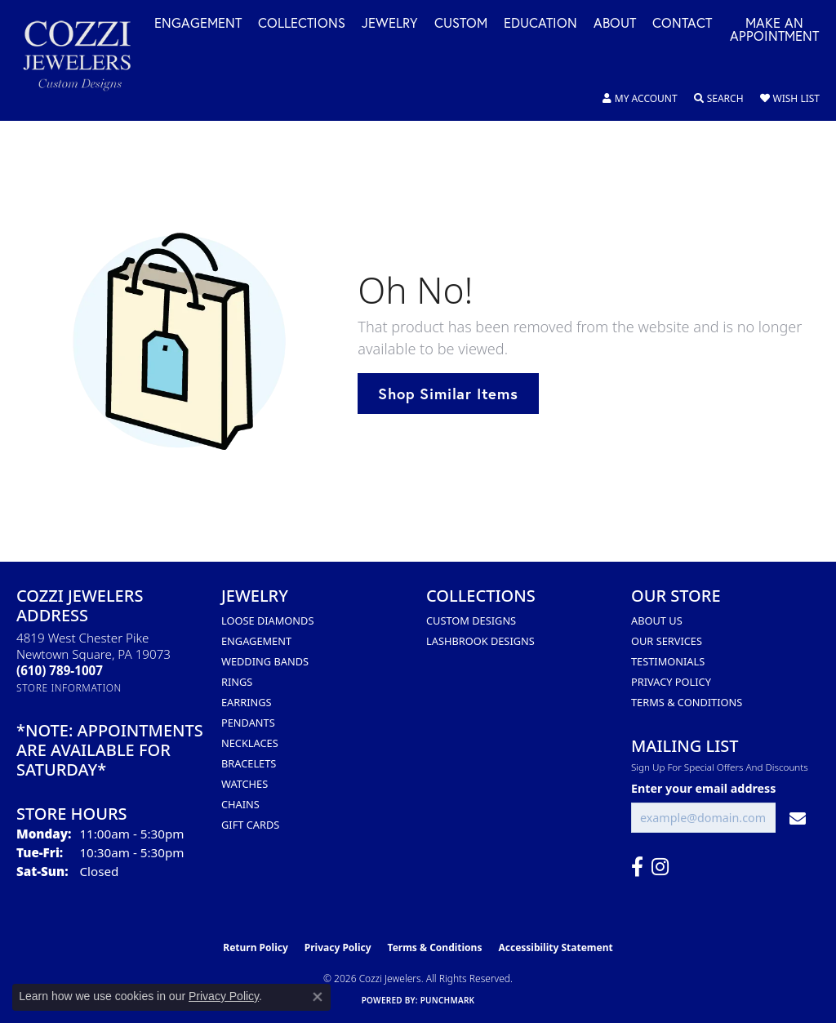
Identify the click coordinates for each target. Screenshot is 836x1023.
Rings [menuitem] (236, 681)
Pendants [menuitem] (248, 722)
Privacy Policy (671, 681)
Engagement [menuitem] (256, 641)
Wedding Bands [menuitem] (265, 661)
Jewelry (390, 24)
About (615, 24)
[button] (640, 99)
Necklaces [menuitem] (249, 743)
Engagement (198, 24)
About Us (657, 620)
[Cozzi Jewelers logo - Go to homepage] (85, 60)
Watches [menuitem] (244, 783)
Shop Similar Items (448, 393)
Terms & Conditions (686, 702)
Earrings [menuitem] (246, 702)
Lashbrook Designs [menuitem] (480, 641)
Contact (682, 24)
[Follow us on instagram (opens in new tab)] (660, 867)
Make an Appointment (774, 30)
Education (540, 24)
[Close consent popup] (317, 997)
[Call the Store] (59, 670)
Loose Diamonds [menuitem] (267, 620)
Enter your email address (703, 788)
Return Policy (255, 947)
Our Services (666, 641)
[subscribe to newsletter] (798, 818)
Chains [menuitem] (240, 804)
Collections (301, 24)
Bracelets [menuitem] (248, 763)
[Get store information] (69, 688)
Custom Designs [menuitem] (471, 620)
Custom (460, 24)
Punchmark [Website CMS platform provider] (447, 1000)
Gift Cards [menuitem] (250, 824)
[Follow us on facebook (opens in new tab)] (637, 867)
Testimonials (668, 661)
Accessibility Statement (555, 947)
